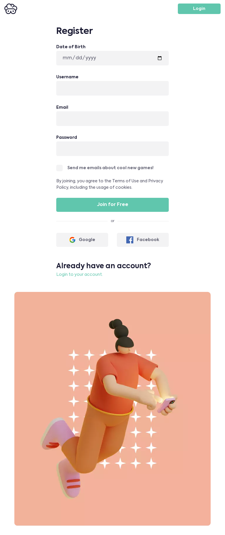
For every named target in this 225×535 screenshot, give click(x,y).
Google (82, 240)
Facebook (142, 239)
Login (199, 9)
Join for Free (112, 204)
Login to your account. (79, 275)
